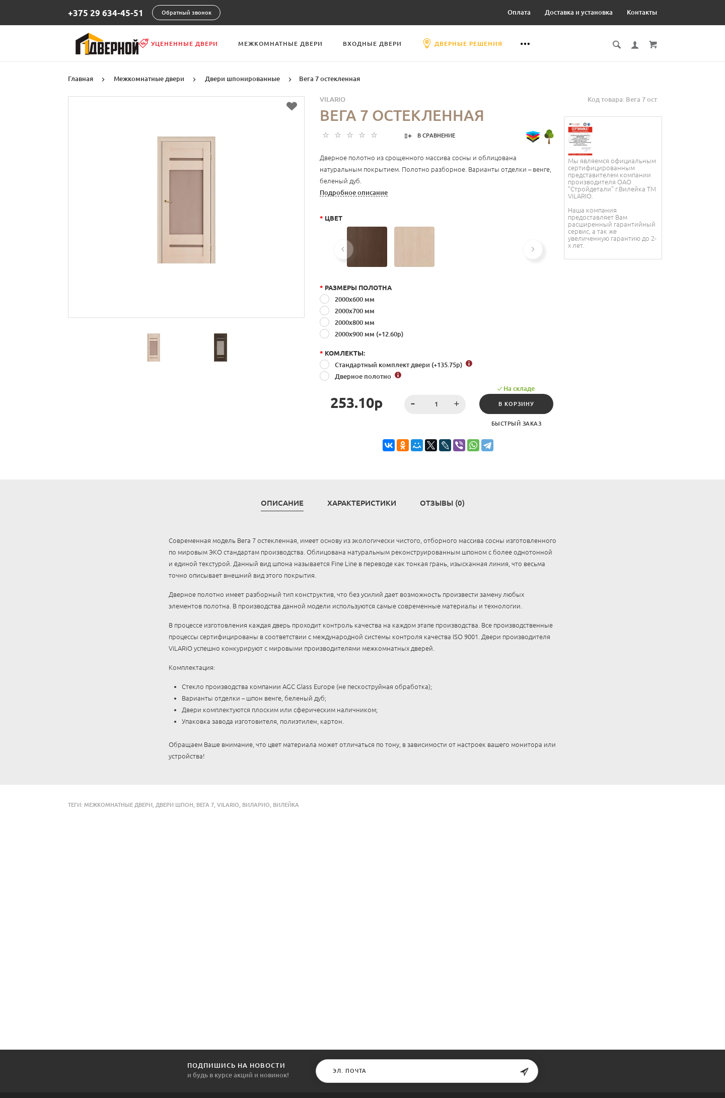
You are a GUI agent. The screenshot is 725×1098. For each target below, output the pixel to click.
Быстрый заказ (513, 423)
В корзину (513, 403)
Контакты (642, 12)
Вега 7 (205, 804)
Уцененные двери (229, 43)
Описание (282, 502)
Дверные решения (513, 43)
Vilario (332, 98)
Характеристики (361, 502)
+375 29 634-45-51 (105, 13)
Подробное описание (354, 191)
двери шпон (174, 804)
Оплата (519, 12)
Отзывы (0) (442, 502)
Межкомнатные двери (331, 43)
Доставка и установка (579, 12)
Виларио (256, 804)
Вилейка (286, 804)
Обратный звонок (186, 13)
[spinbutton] (431, 403)
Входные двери (423, 43)
